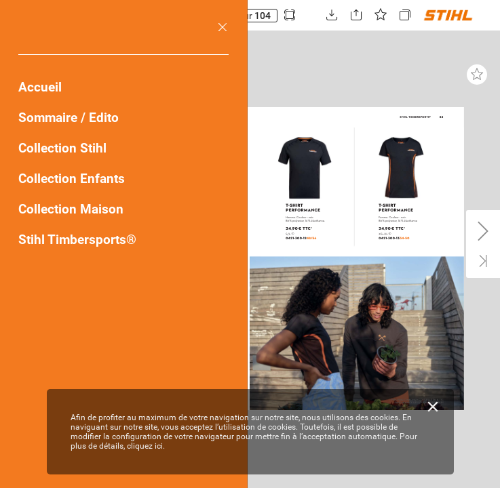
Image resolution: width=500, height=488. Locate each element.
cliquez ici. (146, 446)
